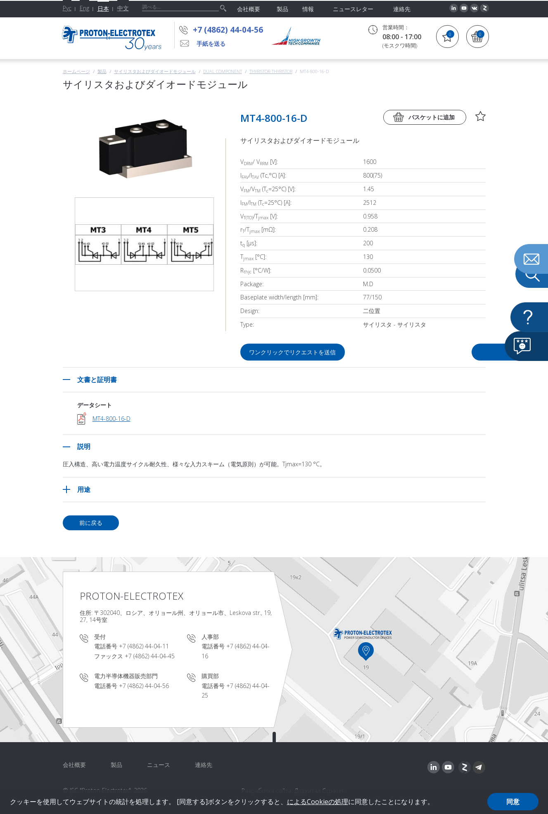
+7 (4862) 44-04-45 (150, 656)
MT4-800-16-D (111, 418)
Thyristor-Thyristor (270, 71)
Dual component (222, 71)
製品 (102, 71)
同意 (513, 801)
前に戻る (90, 523)
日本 (103, 8)
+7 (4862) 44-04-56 (228, 29)
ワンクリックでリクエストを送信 (293, 352)
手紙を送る (211, 43)
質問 (438, 352)
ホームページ (76, 71)
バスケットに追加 (431, 117)
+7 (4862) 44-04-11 (144, 646)
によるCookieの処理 (317, 801)
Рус (67, 8)
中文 (123, 8)
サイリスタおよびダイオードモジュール (155, 71)
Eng (84, 8)
